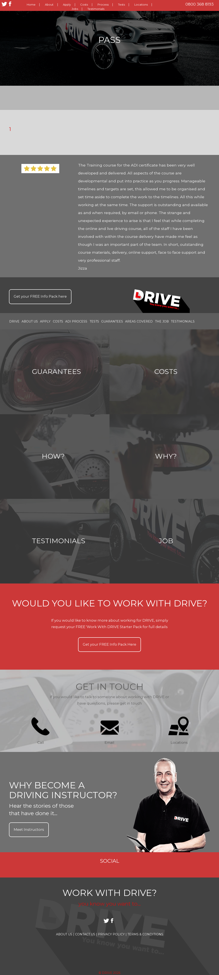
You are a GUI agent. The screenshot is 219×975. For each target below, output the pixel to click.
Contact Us (86, 934)
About (49, 4)
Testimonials (95, 8)
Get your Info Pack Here (109, 644)
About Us (30, 321)
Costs (84, 4)
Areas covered (139, 321)
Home (31, 4)
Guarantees (112, 321)
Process (103, 4)
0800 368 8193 (199, 4)
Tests (121, 4)
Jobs (75, 8)
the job (162, 321)
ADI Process (76, 321)
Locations (141, 4)
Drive (14, 321)
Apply (67, 4)
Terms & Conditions (145, 934)
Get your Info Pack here (40, 296)
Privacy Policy (112, 934)
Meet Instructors (29, 829)
